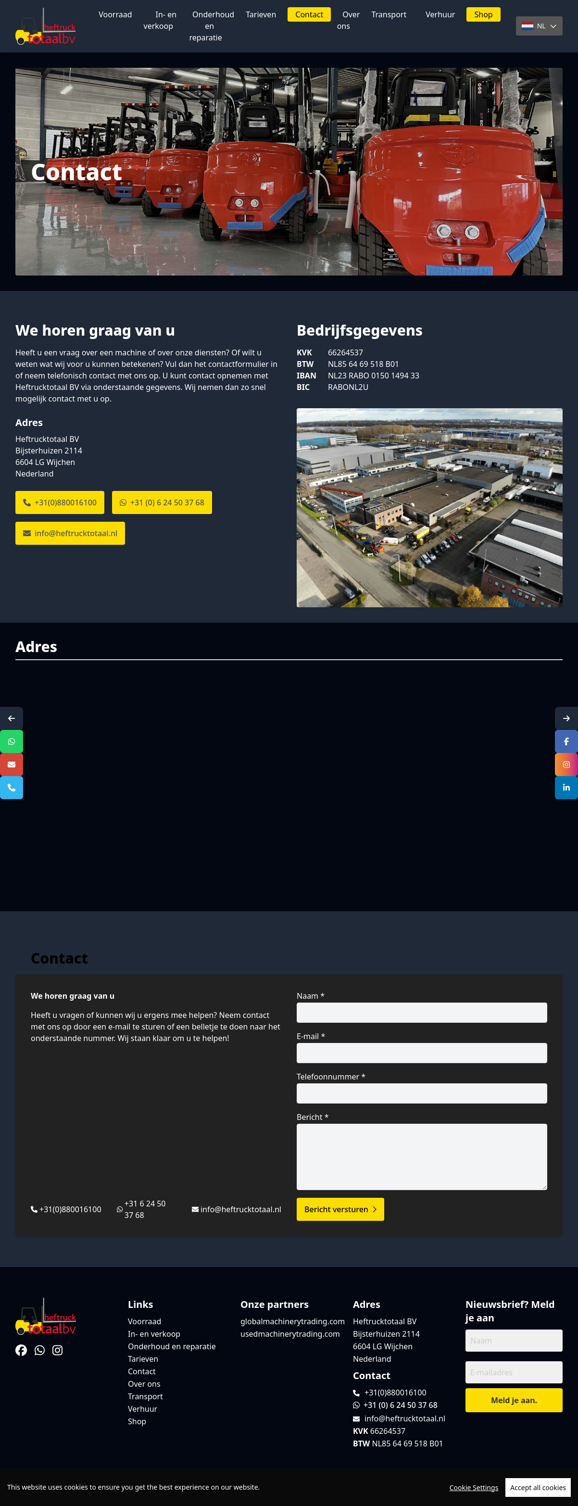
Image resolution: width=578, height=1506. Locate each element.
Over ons (348, 20)
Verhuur (440, 14)
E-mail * (422, 1047)
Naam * (422, 1007)
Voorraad (115, 14)
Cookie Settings (474, 1487)
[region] (289, 1487)
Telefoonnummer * (422, 1087)
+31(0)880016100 (60, 502)
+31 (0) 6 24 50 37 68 (162, 502)
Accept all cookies (538, 1487)
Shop (483, 14)
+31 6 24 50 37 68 (145, 1209)
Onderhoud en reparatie (211, 26)
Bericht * (422, 1151)
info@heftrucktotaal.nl (70, 533)
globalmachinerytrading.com (292, 1321)
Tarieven (261, 14)
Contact (309, 14)
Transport (388, 14)
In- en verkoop (160, 20)
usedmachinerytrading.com (290, 1334)
